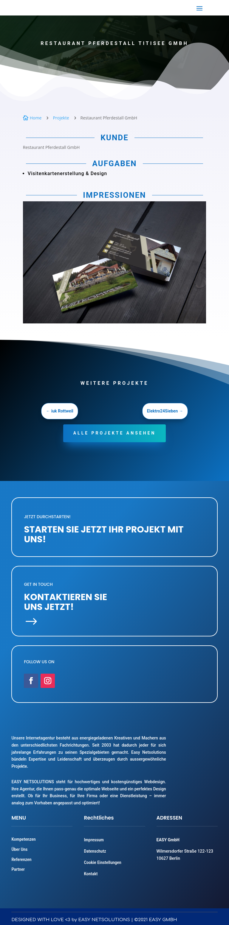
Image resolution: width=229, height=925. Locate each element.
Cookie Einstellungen (102, 862)
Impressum (93, 840)
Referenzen (21, 859)
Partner (17, 869)
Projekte (61, 118)
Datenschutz (95, 851)
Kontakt (91, 873)
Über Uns (19, 849)
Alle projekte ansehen (114, 433)
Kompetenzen (23, 839)
